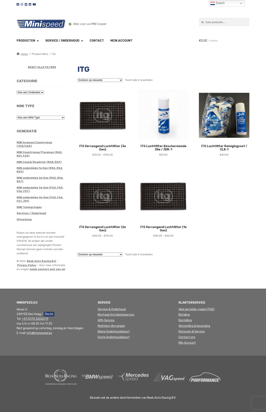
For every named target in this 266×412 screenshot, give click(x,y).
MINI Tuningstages (29, 207)
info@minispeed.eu (39, 333)
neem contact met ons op (47, 269)
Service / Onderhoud (62, 40)
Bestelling (185, 320)
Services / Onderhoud (31, 213)
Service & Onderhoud (112, 309)
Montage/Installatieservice (116, 314)
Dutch (217, 3)
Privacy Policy (26, 265)
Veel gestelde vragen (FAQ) (196, 309)
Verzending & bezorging (194, 326)
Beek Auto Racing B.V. (41, 261)
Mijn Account (187, 343)
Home (24, 54)
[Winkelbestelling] (100, 80)
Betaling (184, 314)
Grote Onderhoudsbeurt (114, 337)
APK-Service (106, 320)
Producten (26, 40)
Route (49, 314)
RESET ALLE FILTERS (42, 67)
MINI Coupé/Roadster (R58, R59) (39, 162)
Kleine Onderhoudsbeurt (114, 331)
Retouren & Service (192, 331)
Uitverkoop (24, 219)
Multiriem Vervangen (111, 326)
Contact (97, 40)
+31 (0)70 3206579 (35, 319)
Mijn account (121, 40)
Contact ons (187, 337)
